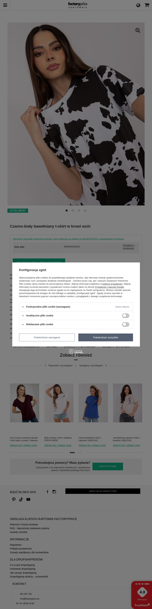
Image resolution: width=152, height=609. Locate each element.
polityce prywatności (112, 284)
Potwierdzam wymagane (47, 337)
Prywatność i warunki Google (109, 287)
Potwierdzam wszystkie (105, 337)
